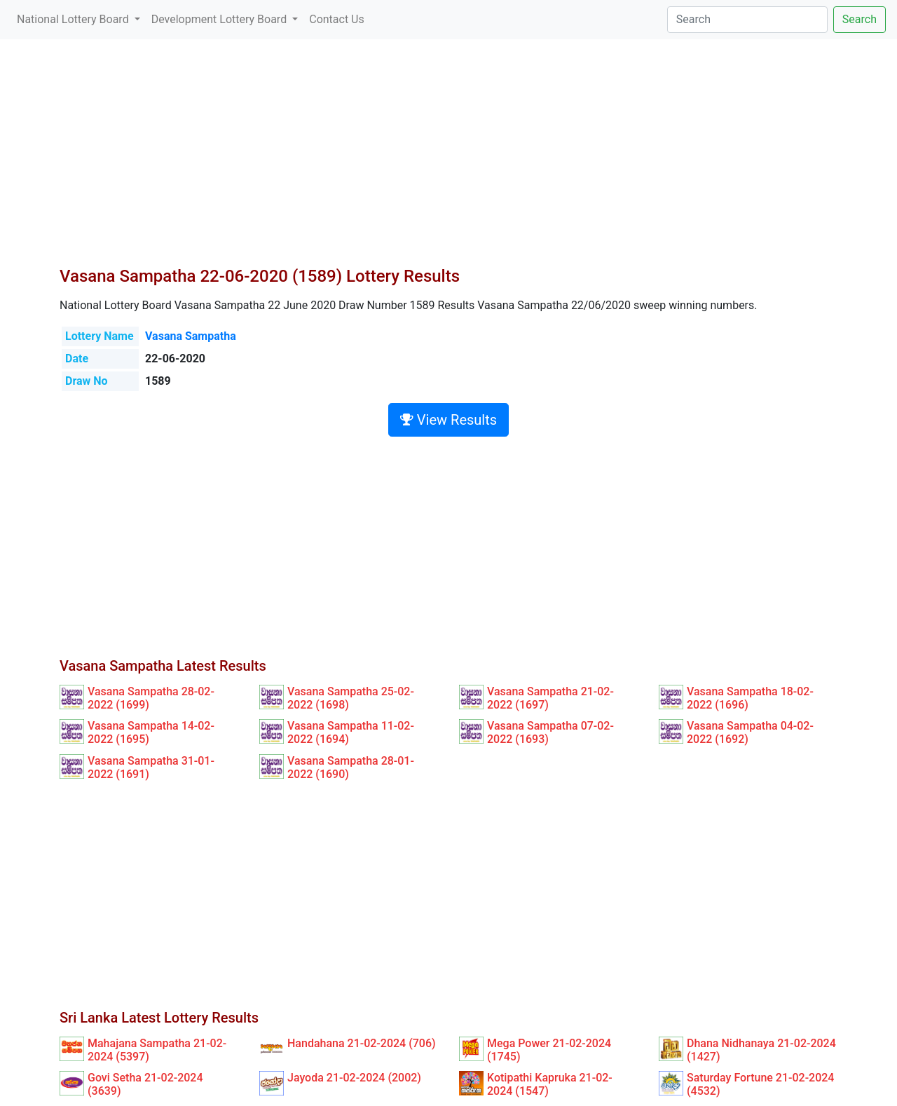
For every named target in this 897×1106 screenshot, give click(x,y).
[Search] (747, 19)
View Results (448, 419)
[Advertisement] (448, 161)
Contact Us (336, 19)
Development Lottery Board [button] (220, 19)
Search (859, 19)
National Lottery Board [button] (74, 19)
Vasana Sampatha (190, 336)
